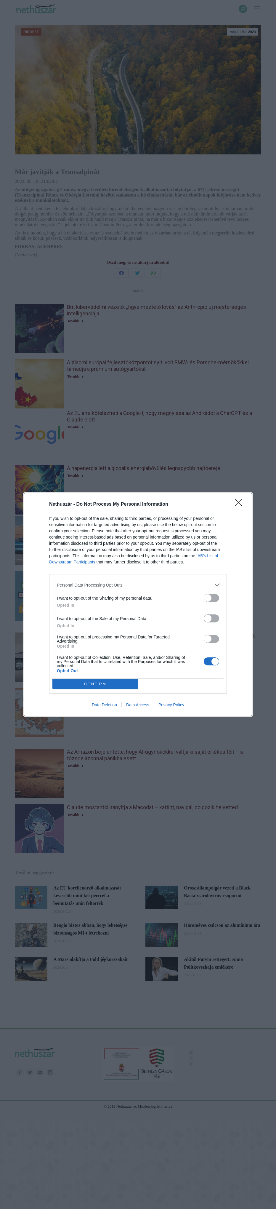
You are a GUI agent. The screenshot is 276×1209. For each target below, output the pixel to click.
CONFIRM (95, 684)
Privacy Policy (171, 704)
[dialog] (138, 604)
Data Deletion (104, 704)
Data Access (137, 704)
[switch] (211, 598)
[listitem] (138, 585)
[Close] (240, 504)
